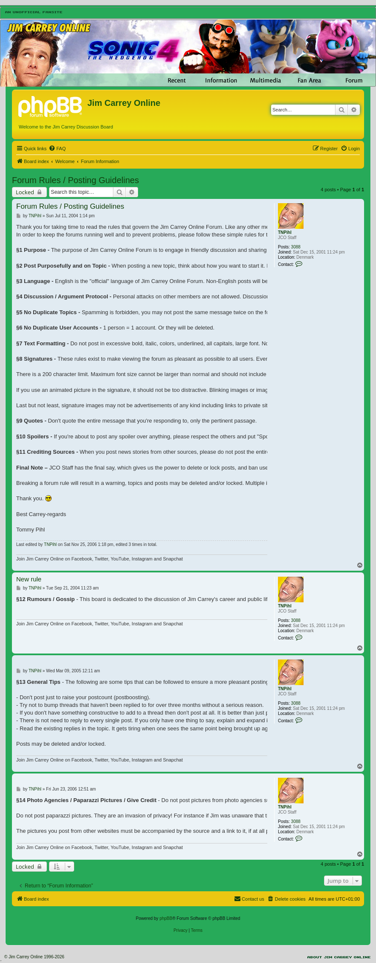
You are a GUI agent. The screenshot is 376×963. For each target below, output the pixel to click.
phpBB (165, 918)
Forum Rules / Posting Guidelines (75, 180)
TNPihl (285, 232)
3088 (296, 247)
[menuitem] (57, 148)
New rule (28, 579)
